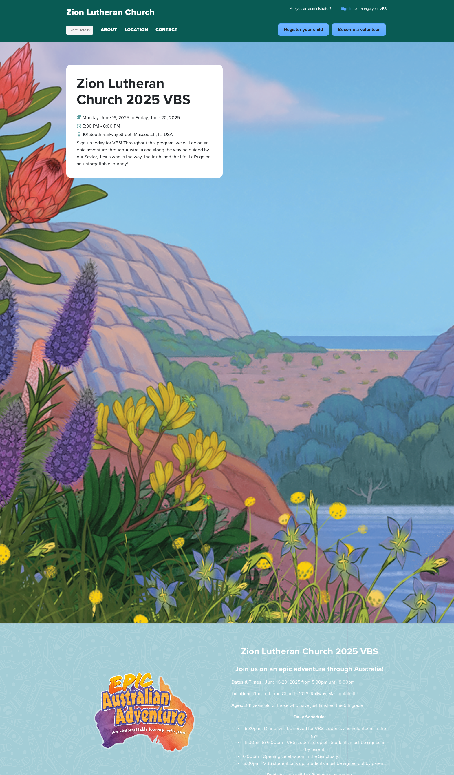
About (109, 29)
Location (136, 29)
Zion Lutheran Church (110, 12)
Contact (166, 29)
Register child (303, 29)
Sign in (347, 8)
